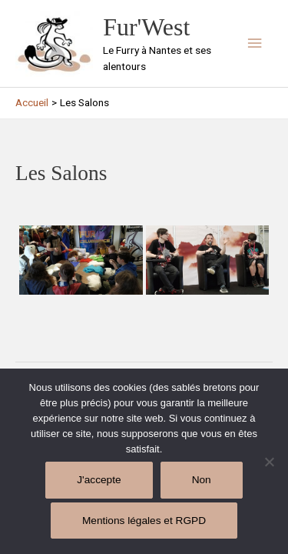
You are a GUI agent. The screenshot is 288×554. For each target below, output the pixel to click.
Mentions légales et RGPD (144, 520)
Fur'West (146, 27)
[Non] (268, 461)
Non (201, 480)
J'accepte (99, 480)
